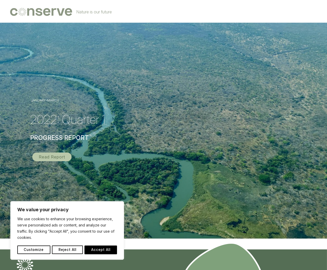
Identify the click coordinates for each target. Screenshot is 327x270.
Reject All (67, 250)
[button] (52, 157)
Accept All (101, 250)
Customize (33, 250)
